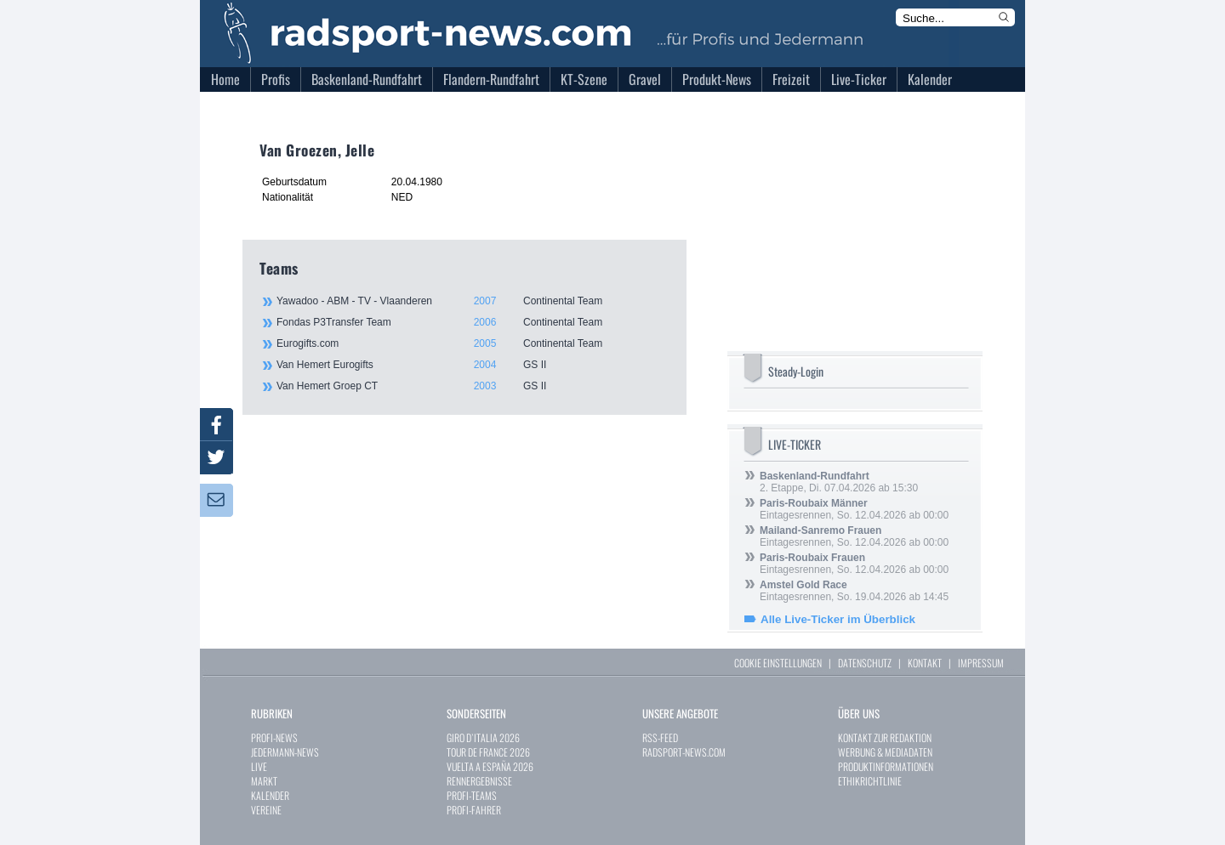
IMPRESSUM (981, 662)
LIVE (259, 766)
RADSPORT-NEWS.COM (684, 752)
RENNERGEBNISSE (479, 781)
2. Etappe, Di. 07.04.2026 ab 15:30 (839, 482)
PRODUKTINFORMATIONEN (885, 766)
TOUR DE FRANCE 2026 (488, 752)
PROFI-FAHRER (474, 809)
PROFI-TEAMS (472, 795)
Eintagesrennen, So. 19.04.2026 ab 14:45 (854, 591)
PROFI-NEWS (274, 737)
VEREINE (266, 809)
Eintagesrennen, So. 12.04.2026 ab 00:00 (854, 509)
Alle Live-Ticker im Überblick (838, 619)
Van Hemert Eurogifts (472, 365)
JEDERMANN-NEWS (285, 752)
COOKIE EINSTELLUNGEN (778, 662)
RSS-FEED (660, 737)
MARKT (264, 781)
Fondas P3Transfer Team (472, 322)
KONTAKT (925, 662)
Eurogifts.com (472, 343)
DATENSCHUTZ (865, 662)
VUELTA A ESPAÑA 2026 (490, 766)
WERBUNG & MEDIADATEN (885, 752)
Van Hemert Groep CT (472, 386)
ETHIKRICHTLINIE (870, 781)
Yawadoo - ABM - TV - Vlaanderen (472, 301)
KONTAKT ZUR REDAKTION (885, 737)
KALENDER (270, 795)
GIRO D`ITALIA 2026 (483, 737)
